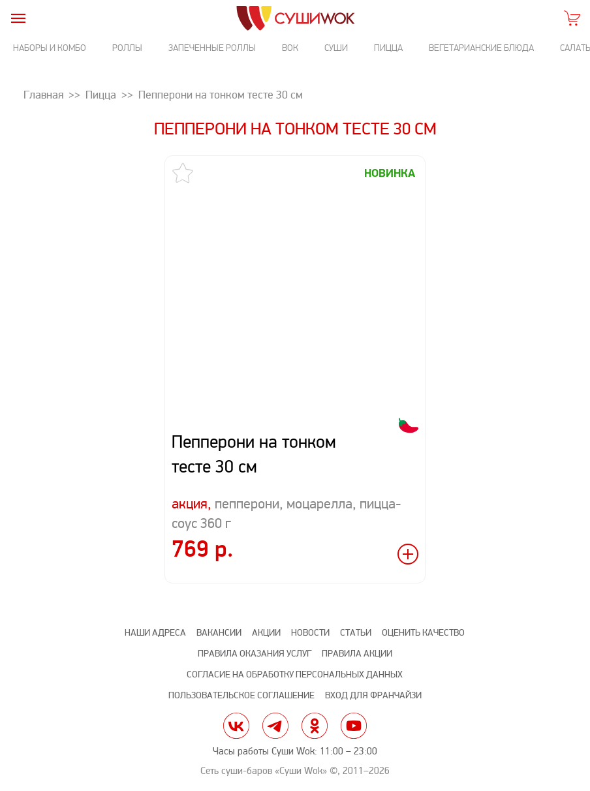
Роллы (127, 48)
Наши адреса (155, 632)
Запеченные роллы (212, 48)
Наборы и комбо (49, 48)
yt (354, 726)
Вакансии (218, 632)
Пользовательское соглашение (241, 695)
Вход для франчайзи (373, 695)
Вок (290, 48)
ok (315, 726)
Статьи (355, 632)
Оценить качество (423, 632)
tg (275, 726)
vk (236, 726)
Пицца (388, 48)
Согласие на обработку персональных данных (295, 674)
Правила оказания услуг (254, 653)
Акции (266, 632)
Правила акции (357, 653)
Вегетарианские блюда (481, 48)
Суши (336, 48)
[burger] (18, 18)
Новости (310, 632)
